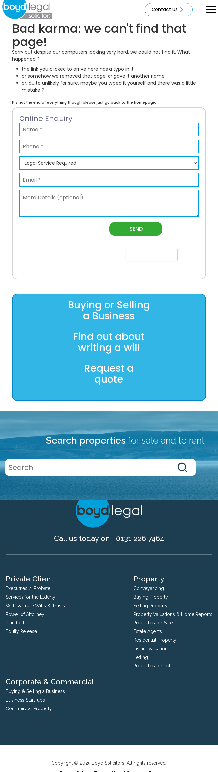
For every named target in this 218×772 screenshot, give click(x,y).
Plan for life (17, 622)
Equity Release (21, 631)
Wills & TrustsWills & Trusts (35, 605)
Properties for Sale (153, 622)
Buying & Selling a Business (35, 691)
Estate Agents (147, 631)
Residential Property (154, 640)
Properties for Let (151, 665)
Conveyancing (148, 588)
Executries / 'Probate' (28, 588)
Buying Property (150, 597)
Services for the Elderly (30, 597)
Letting (140, 657)
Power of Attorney (25, 614)
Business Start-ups (25, 700)
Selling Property (150, 605)
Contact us (169, 10)
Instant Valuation (150, 648)
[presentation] (151, 255)
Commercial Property (29, 708)
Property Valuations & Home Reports (172, 614)
